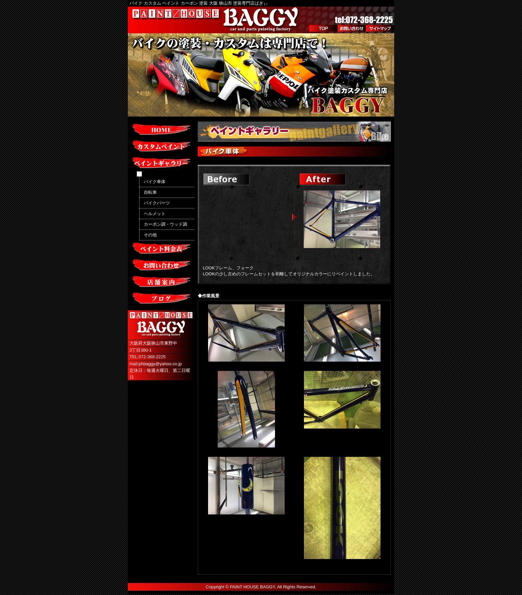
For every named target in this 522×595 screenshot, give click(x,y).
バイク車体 (154, 181)
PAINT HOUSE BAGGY (252, 586)
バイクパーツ (157, 202)
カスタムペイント (161, 146)
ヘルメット (154, 213)
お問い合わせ (352, 28)
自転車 (150, 192)
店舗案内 (161, 282)
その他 (150, 234)
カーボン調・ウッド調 (165, 224)
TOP (323, 28)
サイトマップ (380, 28)
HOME (161, 130)
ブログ (161, 298)
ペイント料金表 (161, 248)
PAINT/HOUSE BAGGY (216, 20)
